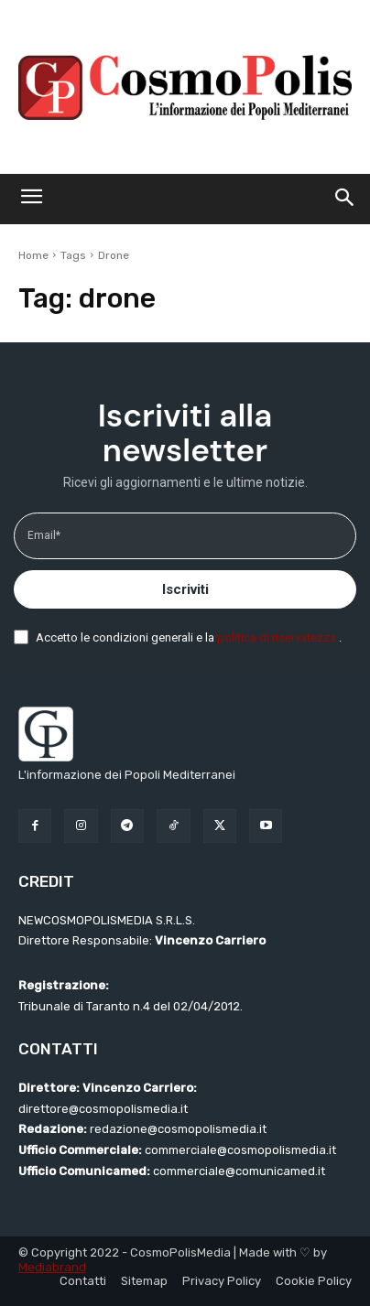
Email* (43, 535)
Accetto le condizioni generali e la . (189, 637)
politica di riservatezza (278, 637)
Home (33, 255)
